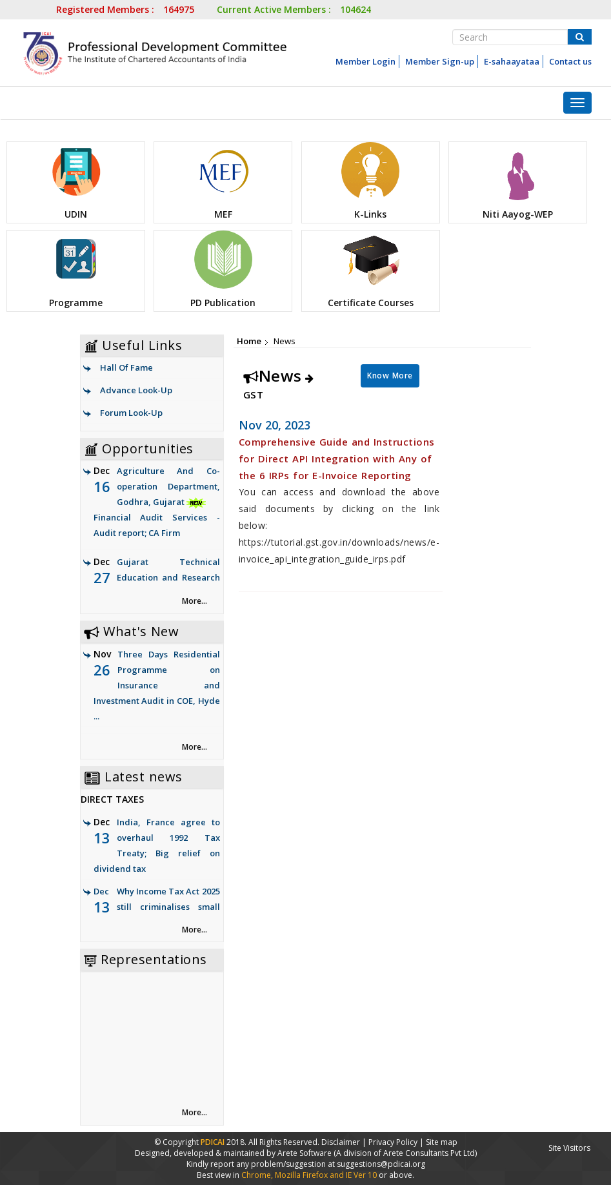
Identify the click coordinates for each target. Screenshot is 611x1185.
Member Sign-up (439, 61)
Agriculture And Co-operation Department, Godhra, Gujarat (157, 503)
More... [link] (194, 600)
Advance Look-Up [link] (136, 390)
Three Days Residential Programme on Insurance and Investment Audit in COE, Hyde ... (157, 685)
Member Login (366, 61)
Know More (390, 375)
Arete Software (305, 1153)
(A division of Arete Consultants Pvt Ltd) (405, 1153)
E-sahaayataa (511, 61)
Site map (441, 1142)
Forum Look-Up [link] (131, 412)
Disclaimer (340, 1142)
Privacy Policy (392, 1142)
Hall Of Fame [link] (126, 367)
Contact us (570, 61)
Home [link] (249, 341)
